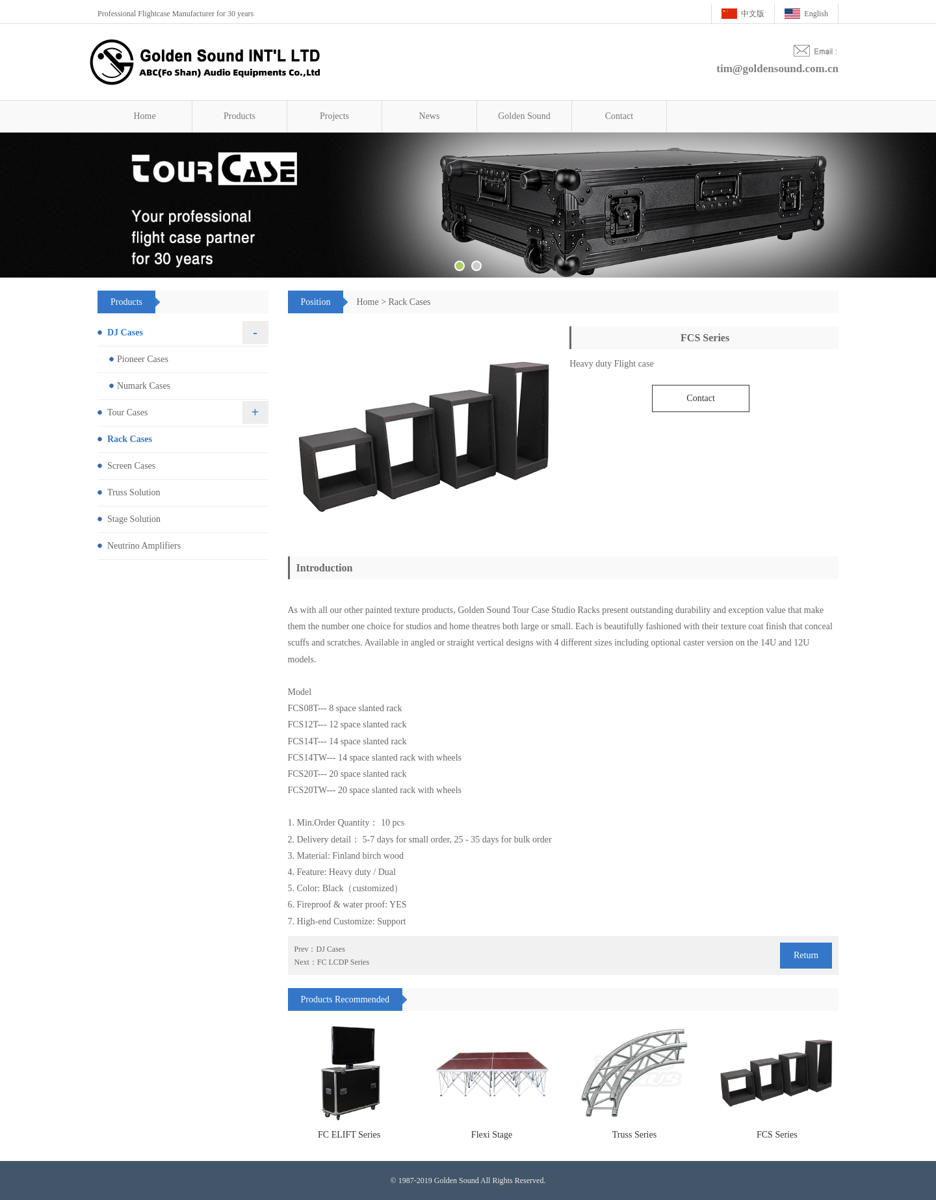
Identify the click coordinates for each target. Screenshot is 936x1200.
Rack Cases (410, 302)
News (429, 116)
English (816, 13)
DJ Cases (331, 949)
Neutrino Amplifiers (144, 546)
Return (806, 955)
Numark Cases (143, 386)
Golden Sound (524, 116)
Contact (619, 116)
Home (144, 116)
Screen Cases (131, 466)
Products (239, 116)
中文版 (752, 13)
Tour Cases (127, 412)
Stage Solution (134, 519)
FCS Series (777, 1135)
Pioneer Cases (142, 359)
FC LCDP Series (343, 962)
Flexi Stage (491, 1135)
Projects (334, 116)
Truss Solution (134, 492)
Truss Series (634, 1135)
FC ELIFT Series (349, 1135)
